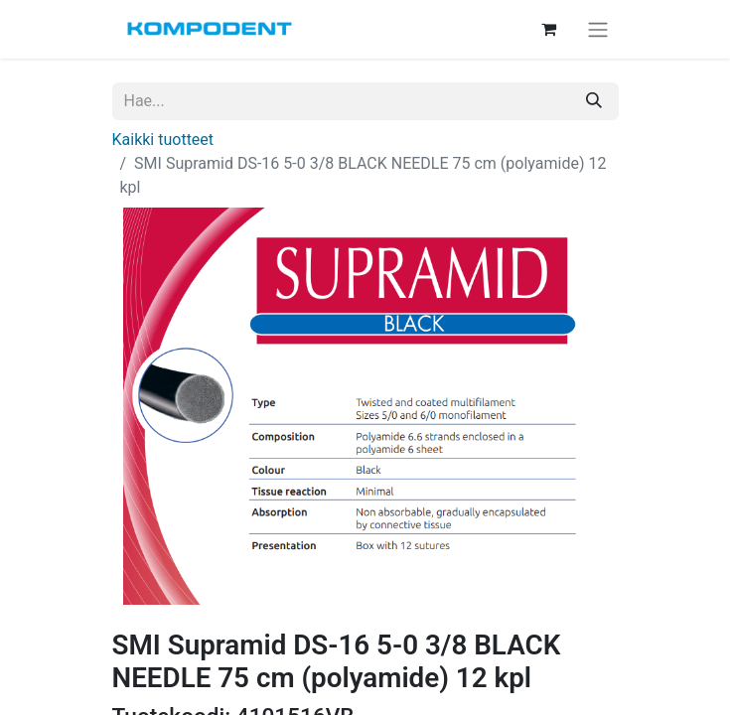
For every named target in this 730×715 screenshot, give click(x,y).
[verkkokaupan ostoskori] (549, 29)
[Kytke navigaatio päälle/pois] (598, 29)
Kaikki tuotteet (163, 139)
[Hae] (594, 101)
